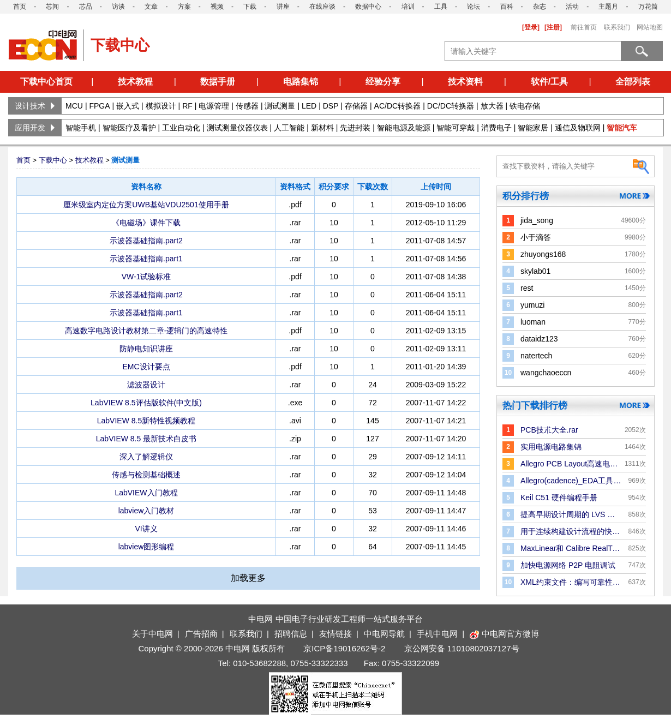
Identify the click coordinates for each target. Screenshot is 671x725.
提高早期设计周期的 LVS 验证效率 (570, 514)
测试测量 (280, 105)
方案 (184, 6)
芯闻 (52, 6)
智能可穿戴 (455, 127)
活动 (572, 6)
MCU (74, 105)
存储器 (356, 105)
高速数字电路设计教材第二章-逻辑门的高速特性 (146, 330)
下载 (249, 6)
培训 (408, 6)
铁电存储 (525, 105)
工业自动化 (181, 127)
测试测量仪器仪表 (237, 127)
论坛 (473, 6)
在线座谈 (322, 6)
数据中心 (368, 6)
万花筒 (648, 6)
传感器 (247, 105)
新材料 (322, 127)
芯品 (85, 6)
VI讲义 (146, 528)
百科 (506, 6)
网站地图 (650, 27)
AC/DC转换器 (397, 105)
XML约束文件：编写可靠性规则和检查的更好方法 (570, 582)
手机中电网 (437, 633)
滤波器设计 (146, 384)
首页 (19, 6)
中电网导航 (384, 633)
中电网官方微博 (504, 633)
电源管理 (214, 105)
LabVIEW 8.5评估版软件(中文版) (146, 402)
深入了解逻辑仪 (146, 456)
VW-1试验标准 (146, 276)
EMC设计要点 (146, 366)
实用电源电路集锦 (551, 446)
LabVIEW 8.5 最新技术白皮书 (146, 438)
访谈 (118, 6)
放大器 (492, 105)
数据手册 (217, 81)
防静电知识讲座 (146, 348)
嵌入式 (127, 105)
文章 (151, 6)
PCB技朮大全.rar (549, 430)
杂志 (539, 6)
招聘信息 (290, 633)
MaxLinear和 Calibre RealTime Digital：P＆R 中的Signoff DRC (570, 548)
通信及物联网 (578, 127)
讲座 (283, 6)
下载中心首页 (46, 81)
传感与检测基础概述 (146, 474)
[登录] (531, 27)
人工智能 (289, 127)
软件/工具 (549, 81)
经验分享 (383, 81)
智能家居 (533, 127)
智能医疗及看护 (129, 127)
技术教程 (135, 81)
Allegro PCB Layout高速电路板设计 (570, 463)
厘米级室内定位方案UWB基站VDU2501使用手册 (146, 204)
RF (187, 105)
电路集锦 (300, 81)
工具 (440, 6)
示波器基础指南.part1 (146, 258)
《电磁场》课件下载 (146, 222)
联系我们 (617, 27)
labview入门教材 (146, 510)
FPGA (99, 105)
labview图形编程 (146, 546)
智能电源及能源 (403, 127)
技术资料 (465, 81)
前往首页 (584, 27)
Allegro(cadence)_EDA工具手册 (570, 480)
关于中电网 (152, 633)
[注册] (553, 27)
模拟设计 (161, 105)
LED (309, 105)
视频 (217, 6)
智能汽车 (622, 127)
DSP (331, 105)
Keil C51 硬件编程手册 (558, 497)
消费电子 (496, 127)
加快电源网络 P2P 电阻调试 (567, 565)
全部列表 (632, 81)
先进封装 (355, 127)
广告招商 (201, 633)
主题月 (608, 6)
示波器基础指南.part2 (146, 240)
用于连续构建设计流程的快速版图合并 (570, 531)
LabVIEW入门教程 (146, 492)
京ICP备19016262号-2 (344, 648)
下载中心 (53, 160)
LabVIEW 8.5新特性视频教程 (146, 420)
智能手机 (80, 127)
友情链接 (335, 633)
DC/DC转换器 (450, 105)
